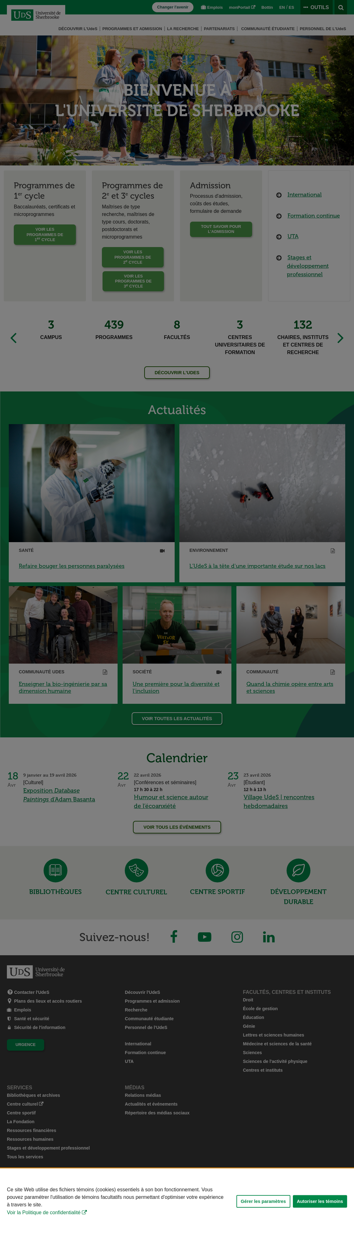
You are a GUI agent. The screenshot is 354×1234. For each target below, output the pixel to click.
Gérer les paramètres (263, 1201)
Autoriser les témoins (320, 1201)
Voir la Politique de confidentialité (44, 1212)
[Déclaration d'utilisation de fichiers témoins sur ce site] (177, 1201)
